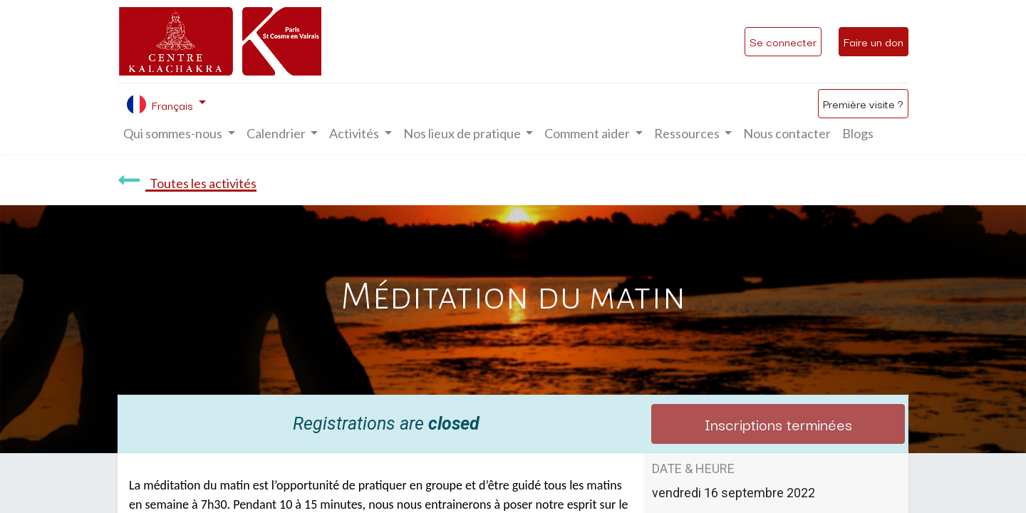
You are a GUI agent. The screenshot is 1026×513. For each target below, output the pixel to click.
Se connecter (783, 41)
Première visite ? (863, 103)
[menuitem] (786, 133)
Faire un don (873, 41)
